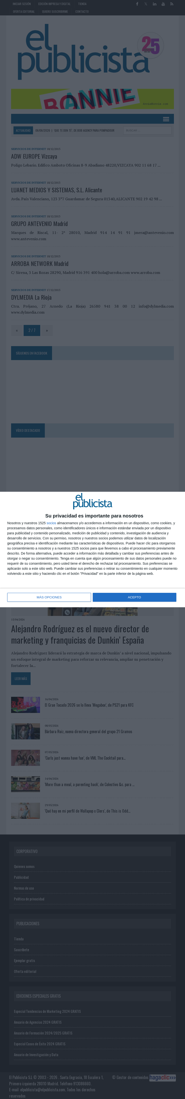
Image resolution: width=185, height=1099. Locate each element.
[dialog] (92, 549)
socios (51, 523)
